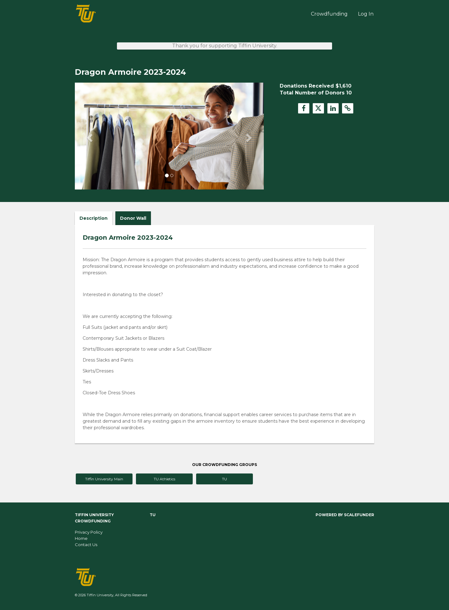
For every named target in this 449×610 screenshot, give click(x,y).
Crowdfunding (329, 14)
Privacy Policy (89, 532)
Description (94, 218)
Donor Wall (133, 218)
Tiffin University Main (104, 479)
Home (81, 538)
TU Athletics (164, 479)
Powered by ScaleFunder (345, 514)
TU (224, 479)
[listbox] (169, 136)
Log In (366, 14)
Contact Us (86, 544)
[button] (89, 136)
